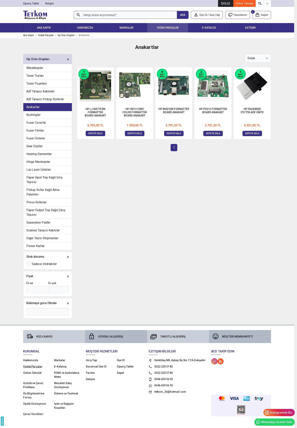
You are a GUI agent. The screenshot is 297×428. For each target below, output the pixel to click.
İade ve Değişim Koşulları (64, 405)
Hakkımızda (85, 27)
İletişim (250, 27)
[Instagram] (214, 361)
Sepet (120, 372)
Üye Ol (121, 360)
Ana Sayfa (44, 27)
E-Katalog (209, 27)
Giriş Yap (91, 360)
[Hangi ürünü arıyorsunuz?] (125, 15)
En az (29, 283)
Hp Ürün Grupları (38, 59)
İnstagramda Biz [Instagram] (278, 412)
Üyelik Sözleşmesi (34, 403)
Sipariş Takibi (125, 366)
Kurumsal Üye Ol (96, 366)
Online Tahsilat (244, 3)
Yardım (90, 372)
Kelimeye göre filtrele (41, 303)
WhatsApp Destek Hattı (274, 422)
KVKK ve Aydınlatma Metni (66, 374)
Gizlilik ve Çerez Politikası (33, 385)
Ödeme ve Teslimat (66, 393)
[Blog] (220, 361)
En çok (52, 283)
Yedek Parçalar (168, 27)
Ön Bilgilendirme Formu (33, 395)
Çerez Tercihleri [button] (33, 414)
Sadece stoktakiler (44, 264)
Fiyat (29, 276)
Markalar (126, 27)
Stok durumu (35, 256)
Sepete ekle (95, 133)
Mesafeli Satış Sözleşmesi (63, 385)
